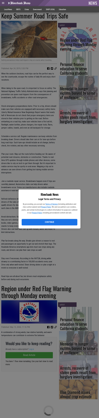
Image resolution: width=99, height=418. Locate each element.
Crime (27, 9)
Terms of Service (51, 204)
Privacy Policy (46, 207)
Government (37, 9)
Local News (8, 9)
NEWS (93, 3)
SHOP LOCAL (50, 9)
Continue (49, 222)
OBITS (18, 9)
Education (62, 9)
